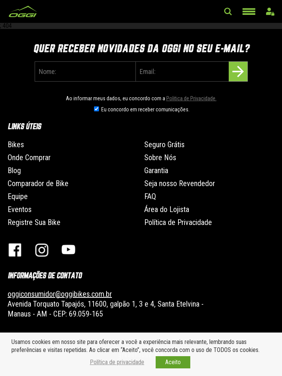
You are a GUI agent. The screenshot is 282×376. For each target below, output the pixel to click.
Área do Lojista (166, 209)
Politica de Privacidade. (191, 98)
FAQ (150, 196)
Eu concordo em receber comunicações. (145, 109)
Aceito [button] (173, 362)
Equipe (18, 196)
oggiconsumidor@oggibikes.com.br (60, 294)
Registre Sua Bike (34, 222)
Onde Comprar (29, 157)
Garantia (156, 170)
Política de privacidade (117, 362)
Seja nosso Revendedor (179, 183)
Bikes (16, 144)
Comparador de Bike (38, 183)
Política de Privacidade (178, 222)
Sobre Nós (160, 157)
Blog (14, 170)
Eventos (20, 209)
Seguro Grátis (164, 144)
